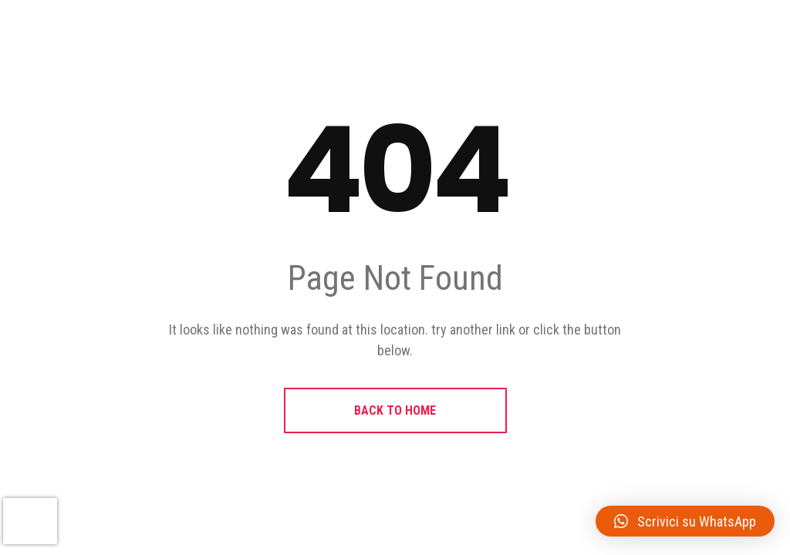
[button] (685, 521)
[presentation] (30, 521)
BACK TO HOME (395, 410)
